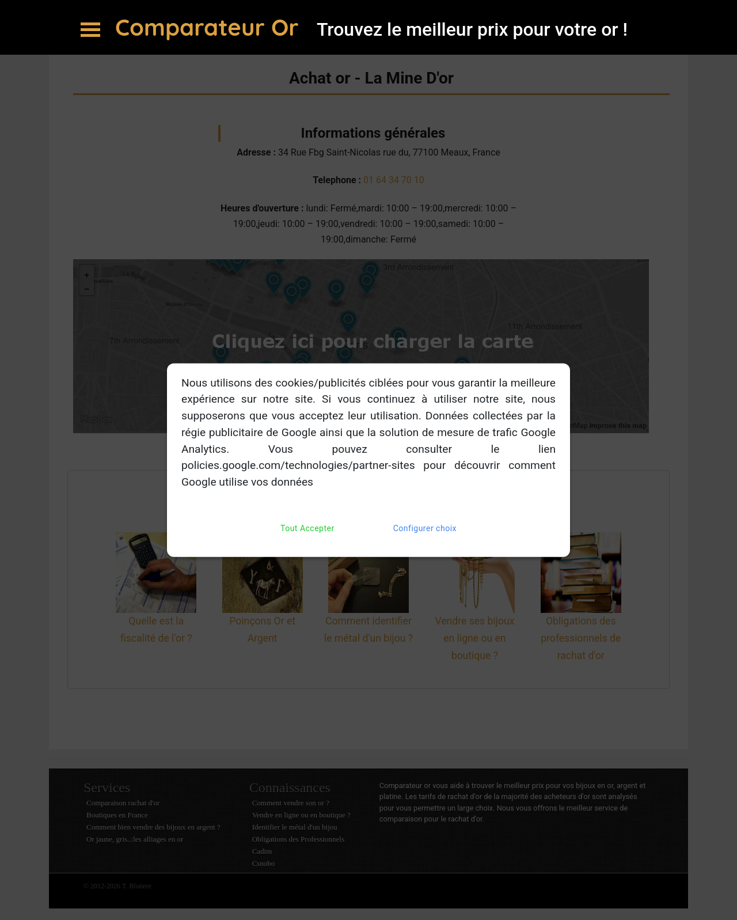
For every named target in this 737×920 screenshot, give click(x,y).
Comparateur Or (210, 27)
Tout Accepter (307, 528)
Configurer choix (425, 528)
